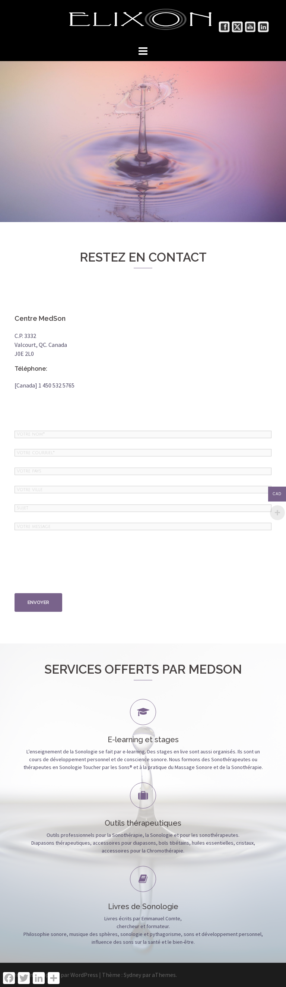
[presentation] (45, 566)
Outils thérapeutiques (143, 823)
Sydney (132, 974)
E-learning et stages (143, 739)
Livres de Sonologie (143, 906)
